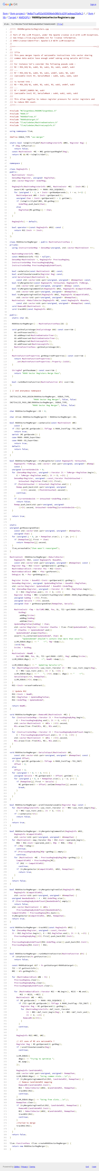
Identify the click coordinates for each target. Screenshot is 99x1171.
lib (4, 17)
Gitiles (17, 1166)
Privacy (24, 1166)
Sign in (93, 4)
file (60, 24)
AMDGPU (24, 17)
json (94, 1166)
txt (87, 1166)
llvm (5, 13)
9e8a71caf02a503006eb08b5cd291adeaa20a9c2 (55, 13)
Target (12, 17)
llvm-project (17, 13)
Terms (32, 1166)
